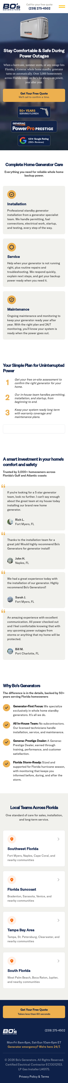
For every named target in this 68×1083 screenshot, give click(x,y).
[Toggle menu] (62, 6)
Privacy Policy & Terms (34, 1076)
